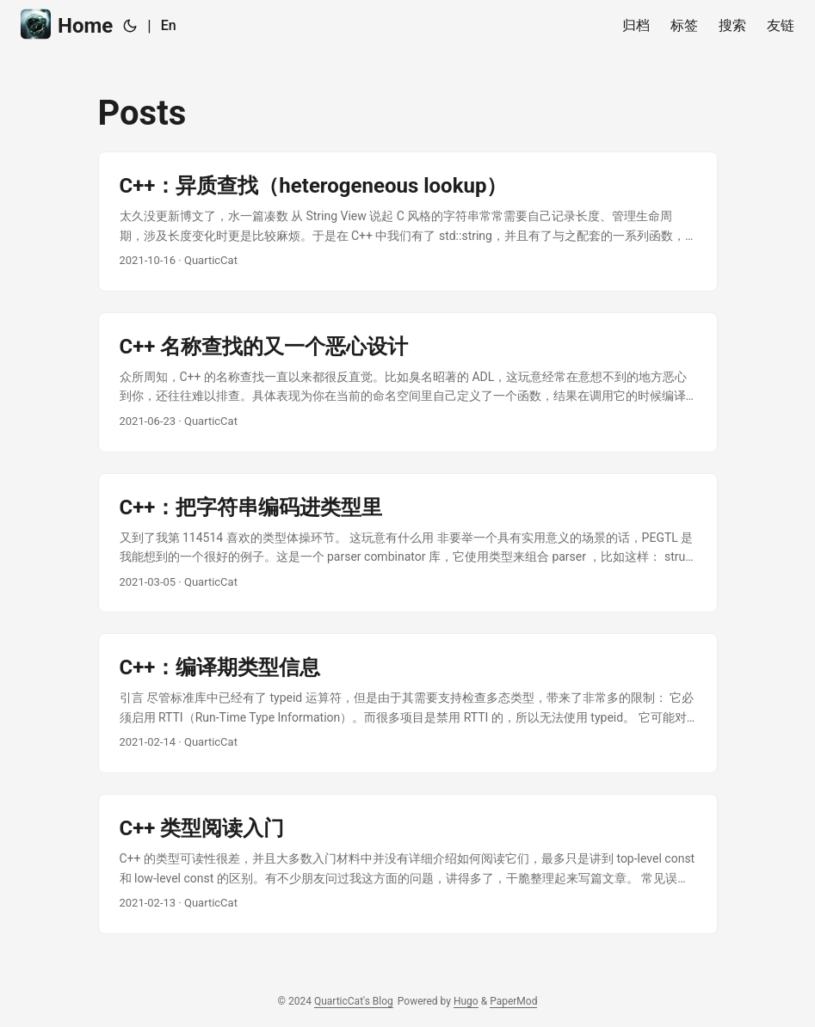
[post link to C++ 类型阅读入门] (408, 864)
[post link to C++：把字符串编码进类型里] (408, 543)
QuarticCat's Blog (353, 1001)
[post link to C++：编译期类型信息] (408, 703)
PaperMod (513, 1001)
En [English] (168, 25)
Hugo (466, 1001)
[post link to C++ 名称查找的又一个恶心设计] (408, 382)
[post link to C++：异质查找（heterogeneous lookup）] (408, 221)
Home (67, 24)
